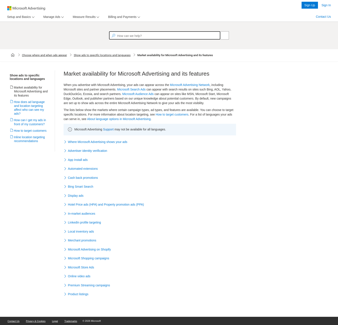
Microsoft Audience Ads (138, 94)
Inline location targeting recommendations (29, 139)
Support (108, 129)
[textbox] (164, 35)
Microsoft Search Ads (131, 89)
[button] (150, 142)
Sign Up (309, 5)
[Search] (222, 35)
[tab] (18, 17)
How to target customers (30, 130)
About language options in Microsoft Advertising (119, 119)
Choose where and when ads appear (44, 55)
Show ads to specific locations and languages (102, 55)
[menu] (20, 17)
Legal (55, 321)
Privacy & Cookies (35, 321)
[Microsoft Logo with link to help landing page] (26, 8)
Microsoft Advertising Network (190, 85)
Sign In (326, 5)
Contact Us (323, 16)
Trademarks (70, 321)
